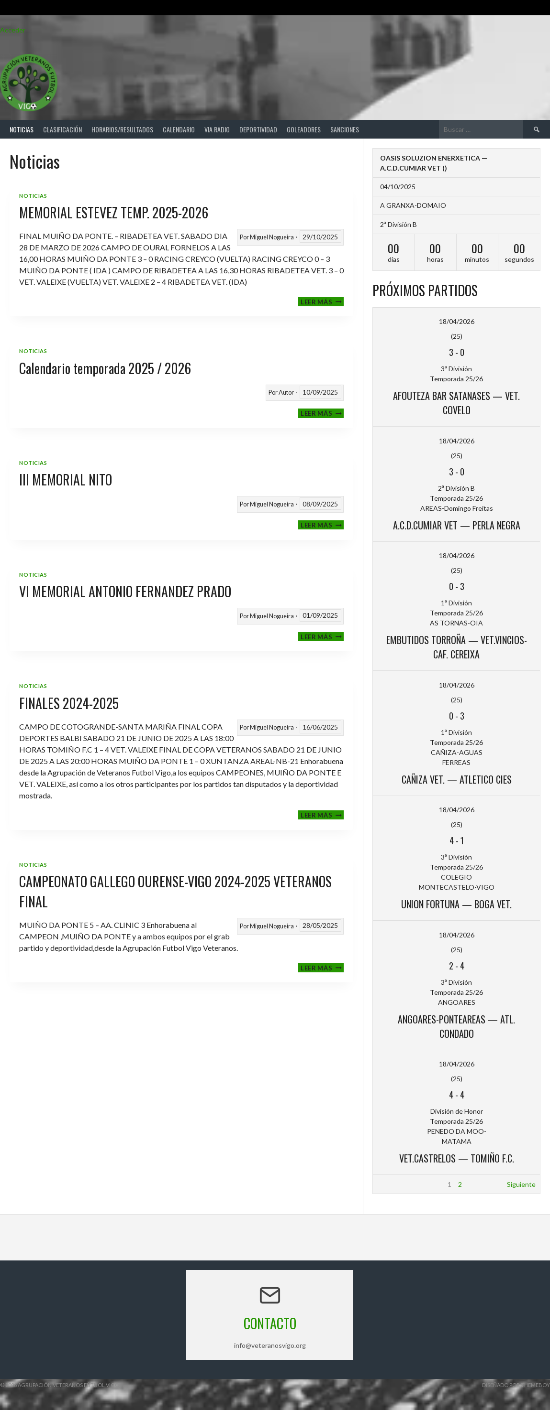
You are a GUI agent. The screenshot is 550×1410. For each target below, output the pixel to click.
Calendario (179, 129)
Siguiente (521, 1184)
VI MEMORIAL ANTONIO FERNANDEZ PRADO (125, 591)
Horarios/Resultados (122, 129)
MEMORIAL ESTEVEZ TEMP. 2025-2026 (113, 212)
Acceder (12, 30)
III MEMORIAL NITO (65, 479)
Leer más (322, 301)
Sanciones (344, 129)
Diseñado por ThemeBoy (516, 1385)
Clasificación (62, 129)
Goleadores (304, 129)
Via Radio (217, 129)
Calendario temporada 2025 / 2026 (105, 368)
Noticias (22, 129)
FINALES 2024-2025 (69, 703)
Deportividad (258, 129)
